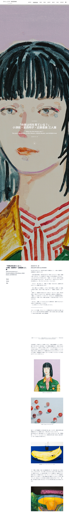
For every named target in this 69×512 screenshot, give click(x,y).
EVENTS (48, 2)
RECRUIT (62, 2)
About (7, 279)
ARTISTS (29, 2)
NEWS (44, 2)
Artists (7, 281)
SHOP (57, 2)
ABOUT (53, 2)
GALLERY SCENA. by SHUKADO (10, 2)
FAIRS (41, 2)
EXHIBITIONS (35, 2)
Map (7, 283)
